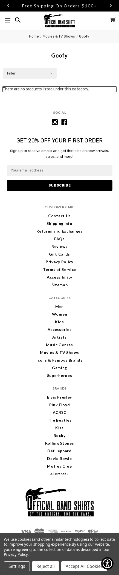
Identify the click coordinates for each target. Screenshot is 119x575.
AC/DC (59, 412)
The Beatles (60, 420)
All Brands (58, 474)
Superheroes (59, 375)
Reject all (45, 566)
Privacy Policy (59, 261)
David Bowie (59, 458)
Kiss (59, 427)
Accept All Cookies (84, 566)
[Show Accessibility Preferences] (107, 563)
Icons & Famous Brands (59, 360)
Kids (59, 321)
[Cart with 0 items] (113, 20)
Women (59, 314)
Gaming (59, 367)
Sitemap (59, 284)
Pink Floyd (59, 404)
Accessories (60, 329)
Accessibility (59, 277)
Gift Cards (59, 254)
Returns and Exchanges (59, 231)
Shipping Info (59, 223)
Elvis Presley (59, 397)
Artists (59, 337)
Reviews (59, 246)
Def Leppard (59, 450)
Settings (16, 566)
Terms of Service (59, 269)
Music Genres (59, 344)
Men (59, 306)
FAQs (59, 238)
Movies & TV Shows (59, 352)
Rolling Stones (59, 443)
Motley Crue (59, 466)
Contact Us (59, 215)
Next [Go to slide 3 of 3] (111, 5)
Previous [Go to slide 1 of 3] (8, 5)
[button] (30, 73)
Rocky (60, 435)
